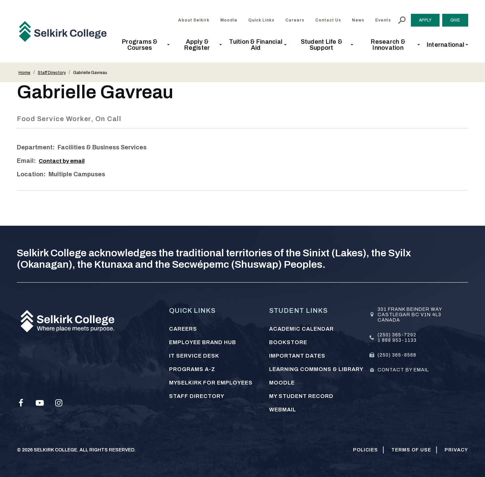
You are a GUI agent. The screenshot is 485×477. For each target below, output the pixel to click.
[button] (142, 44)
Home (24, 72)
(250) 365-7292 (397, 334)
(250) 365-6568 (397, 355)
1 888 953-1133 (397, 340)
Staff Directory (52, 72)
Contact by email (64, 160)
